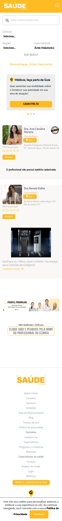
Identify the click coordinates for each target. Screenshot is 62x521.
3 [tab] (34, 114)
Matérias (31, 452)
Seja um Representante (31, 413)
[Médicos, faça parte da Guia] (31, 103)
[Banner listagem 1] (31, 314)
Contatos (31, 398)
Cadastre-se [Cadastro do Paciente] (31, 437)
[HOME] (15, 9)
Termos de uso (31, 422)
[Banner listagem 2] (31, 340)
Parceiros (31, 403)
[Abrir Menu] (57, 6)
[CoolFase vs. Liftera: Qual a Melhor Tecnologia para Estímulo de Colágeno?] (31, 249)
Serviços (31, 462)
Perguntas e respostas (31, 447)
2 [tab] (31, 114)
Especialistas (31, 442)
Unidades (31, 408)
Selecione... (9, 36)
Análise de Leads (31, 466)
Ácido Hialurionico (44, 48)
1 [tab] (28, 114)
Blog (31, 418)
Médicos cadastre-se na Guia (31, 482)
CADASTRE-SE (31, 104)
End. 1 (30, 140)
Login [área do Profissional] (31, 471)
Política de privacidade (31, 427)
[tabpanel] (31, 92)
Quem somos (31, 393)
